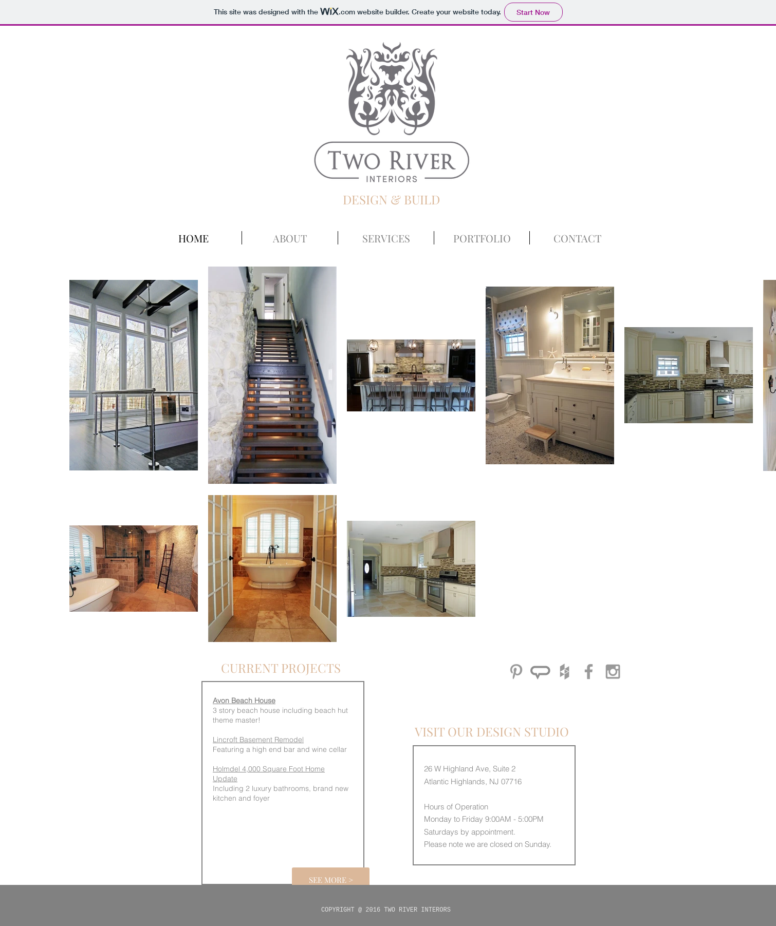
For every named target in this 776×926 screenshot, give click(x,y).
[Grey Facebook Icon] (589, 672)
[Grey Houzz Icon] (565, 672)
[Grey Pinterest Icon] (516, 672)
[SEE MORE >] (330, 880)
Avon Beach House (244, 700)
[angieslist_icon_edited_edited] (540, 672)
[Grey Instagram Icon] (613, 672)
